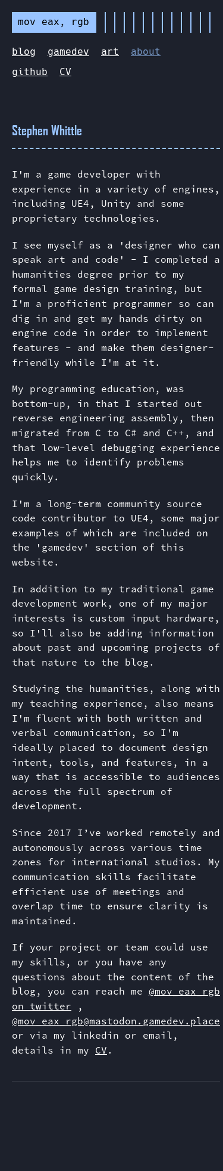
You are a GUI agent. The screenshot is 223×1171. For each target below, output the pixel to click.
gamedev (68, 51)
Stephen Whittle (47, 130)
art (110, 51)
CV (65, 71)
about (146, 51)
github (30, 71)
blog (24, 51)
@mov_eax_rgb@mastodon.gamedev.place (116, 1021)
